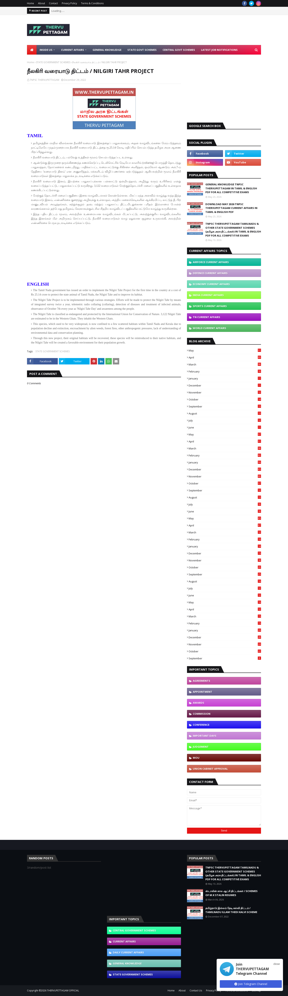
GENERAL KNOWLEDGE (127, 963)
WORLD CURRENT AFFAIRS (209, 328)
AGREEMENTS (201, 681)
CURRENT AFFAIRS (124, 941)
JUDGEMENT (201, 746)
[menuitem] (32, 50)
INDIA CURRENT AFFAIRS (208, 295)
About (41, 3)
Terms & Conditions (92, 3)
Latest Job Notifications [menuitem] (219, 50)
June (225, 427)
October (225, 399)
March (225, 364)
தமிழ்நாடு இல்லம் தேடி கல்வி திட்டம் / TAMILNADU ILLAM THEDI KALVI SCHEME (231, 910)
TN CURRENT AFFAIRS (206, 317)
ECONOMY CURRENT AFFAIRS (211, 284)
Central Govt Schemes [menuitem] (179, 50)
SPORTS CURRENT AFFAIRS (210, 306)
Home (30, 3)
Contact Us (196, 990)
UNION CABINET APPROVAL (210, 768)
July (225, 420)
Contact (53, 3)
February (225, 371)
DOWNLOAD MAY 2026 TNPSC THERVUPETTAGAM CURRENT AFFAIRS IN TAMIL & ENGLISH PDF (231, 208)
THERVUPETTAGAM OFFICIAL (63, 990)
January (225, 378)
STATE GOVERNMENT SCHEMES (53, 62)
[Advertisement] (188, 30)
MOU (196, 757)
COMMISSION (201, 714)
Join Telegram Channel (250, 984)
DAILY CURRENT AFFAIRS (128, 952)
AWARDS (198, 703)
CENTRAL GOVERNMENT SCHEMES (134, 930)
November (225, 392)
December (225, 385)
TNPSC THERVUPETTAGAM (44, 80)
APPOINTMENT (202, 692)
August (225, 413)
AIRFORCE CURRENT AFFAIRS (211, 262)
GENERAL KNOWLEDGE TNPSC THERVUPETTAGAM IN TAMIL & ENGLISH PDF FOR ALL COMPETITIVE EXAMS (231, 188)
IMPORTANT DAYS (204, 736)
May (225, 350)
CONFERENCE (201, 725)
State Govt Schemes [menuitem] (142, 50)
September (225, 406)
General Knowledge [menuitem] (107, 50)
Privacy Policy (69, 3)
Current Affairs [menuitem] (72, 50)
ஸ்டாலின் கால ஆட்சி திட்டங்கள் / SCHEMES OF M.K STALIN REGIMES (231, 893)
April (225, 357)
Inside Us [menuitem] (46, 50)
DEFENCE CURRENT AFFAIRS (210, 273)
